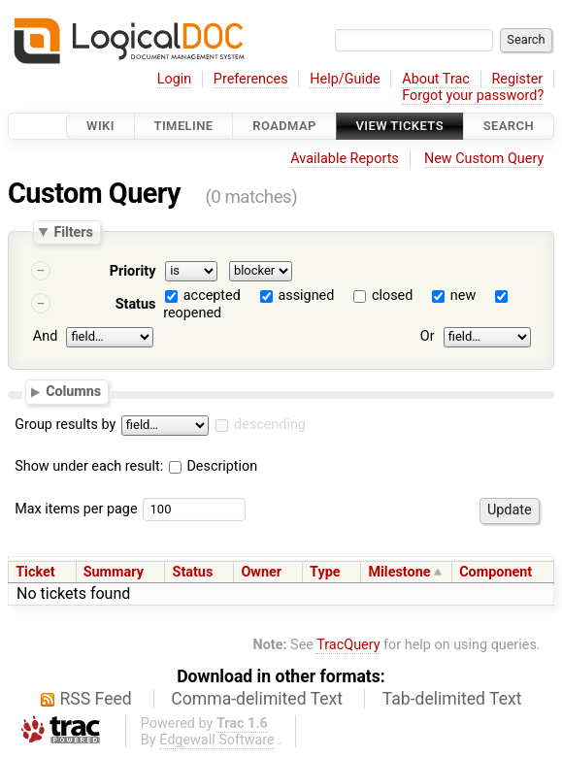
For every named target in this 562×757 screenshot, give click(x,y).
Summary (113, 572)
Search (508, 125)
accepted (212, 295)
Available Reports (344, 158)
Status (136, 304)
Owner (261, 572)
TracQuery (348, 645)
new (463, 295)
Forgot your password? (473, 95)
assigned (306, 295)
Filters (72, 232)
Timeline (184, 125)
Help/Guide (345, 79)
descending (270, 424)
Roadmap (284, 125)
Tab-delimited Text (452, 698)
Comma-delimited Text (257, 698)
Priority (133, 271)
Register (517, 79)
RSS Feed (96, 698)
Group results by (65, 424)
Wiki (100, 125)
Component (495, 572)
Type (325, 572)
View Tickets (400, 125)
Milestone (399, 572)
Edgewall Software (217, 740)
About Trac (436, 79)
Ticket (35, 572)
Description (213, 466)
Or (427, 336)
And (45, 336)
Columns (73, 391)
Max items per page (76, 509)
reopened (192, 313)
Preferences (251, 79)
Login (174, 79)
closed (392, 295)
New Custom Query (484, 158)
